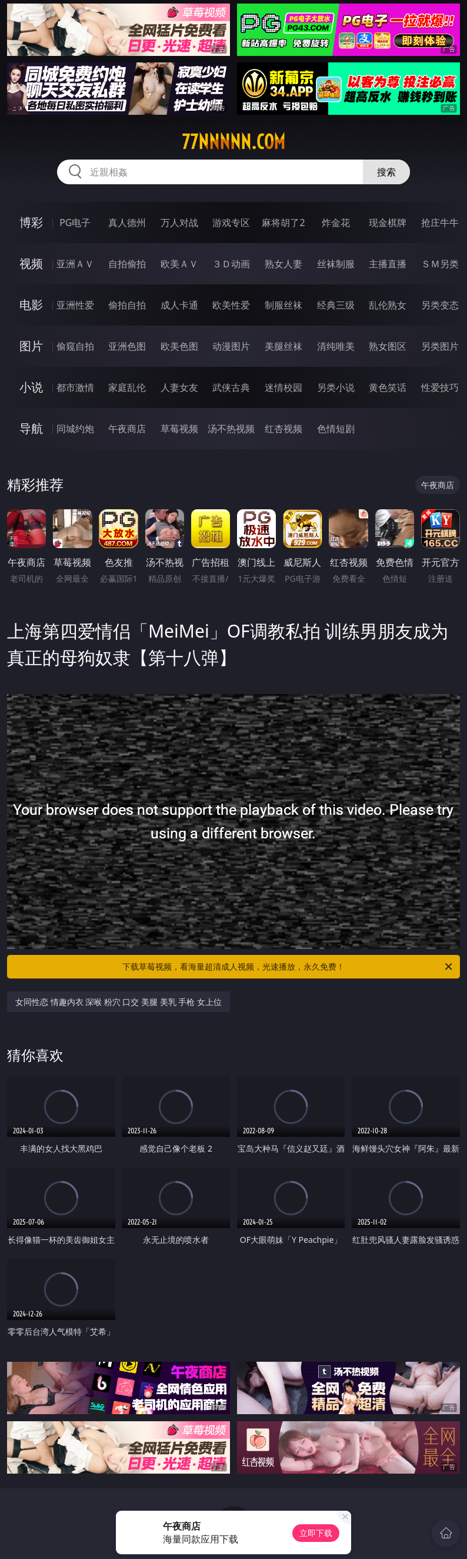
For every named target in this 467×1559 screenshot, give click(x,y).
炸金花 (336, 222)
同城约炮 (75, 428)
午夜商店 (127, 428)
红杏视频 (283, 428)
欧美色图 (179, 346)
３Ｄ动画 (231, 263)
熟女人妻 (283, 263)
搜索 (386, 171)
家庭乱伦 (127, 387)
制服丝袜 (283, 304)
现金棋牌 (387, 222)
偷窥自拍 (75, 346)
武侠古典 (231, 387)
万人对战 (179, 222)
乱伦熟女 (387, 304)
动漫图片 (231, 346)
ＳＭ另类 (440, 263)
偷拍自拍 (127, 304)
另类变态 (440, 304)
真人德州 (127, 222)
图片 (31, 346)
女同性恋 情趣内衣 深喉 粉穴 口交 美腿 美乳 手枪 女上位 (118, 1001)
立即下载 (315, 1532)
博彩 (31, 222)
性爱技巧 (440, 387)
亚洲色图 (127, 346)
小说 (31, 387)
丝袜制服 (336, 263)
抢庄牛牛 (440, 222)
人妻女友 (179, 387)
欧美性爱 (231, 304)
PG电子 (75, 222)
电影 (31, 305)
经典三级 (336, 304)
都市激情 (75, 387)
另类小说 (336, 387)
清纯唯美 (336, 346)
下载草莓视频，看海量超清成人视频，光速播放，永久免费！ (288, 967)
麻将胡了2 (283, 222)
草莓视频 (179, 428)
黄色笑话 (387, 387)
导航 (31, 428)
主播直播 (387, 263)
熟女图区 (387, 346)
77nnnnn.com (233, 142)
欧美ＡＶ (179, 263)
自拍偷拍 (127, 263)
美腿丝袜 (283, 346)
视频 (31, 263)
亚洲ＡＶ (75, 263)
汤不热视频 (231, 428)
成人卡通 (179, 304)
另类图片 (440, 346)
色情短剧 (336, 428)
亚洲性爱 (75, 304)
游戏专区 (231, 222)
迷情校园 (283, 387)
